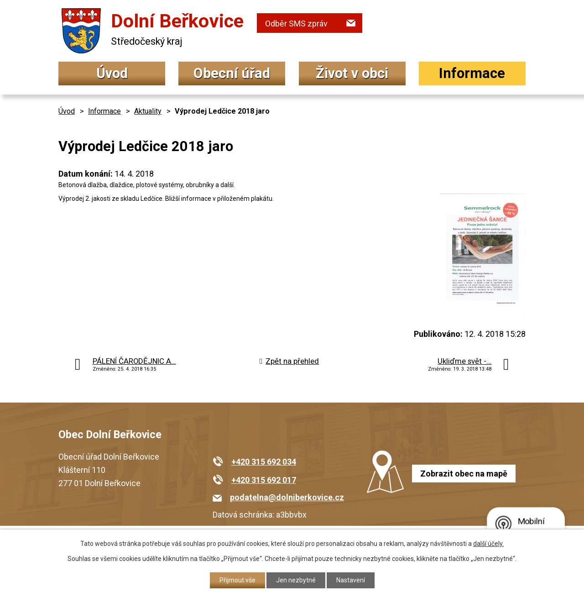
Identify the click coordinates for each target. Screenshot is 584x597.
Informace (472, 73)
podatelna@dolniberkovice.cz (287, 497)
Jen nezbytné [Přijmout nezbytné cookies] (296, 580)
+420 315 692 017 (263, 480)
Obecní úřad (231, 73)
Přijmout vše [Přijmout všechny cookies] (237, 580)
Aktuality (148, 111)
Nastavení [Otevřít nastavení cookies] (350, 580)
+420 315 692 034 (263, 461)
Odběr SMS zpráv (296, 23)
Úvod (112, 73)
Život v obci (352, 73)
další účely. (488, 543)
